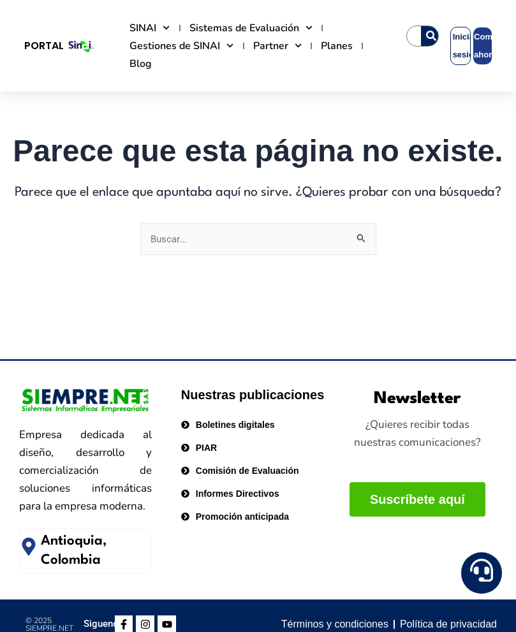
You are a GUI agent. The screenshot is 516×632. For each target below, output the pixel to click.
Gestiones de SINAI (181, 46)
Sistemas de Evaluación (251, 28)
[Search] (431, 36)
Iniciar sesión (462, 45)
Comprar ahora (483, 45)
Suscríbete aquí (417, 499)
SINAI (149, 28)
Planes (337, 46)
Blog (140, 64)
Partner (277, 46)
